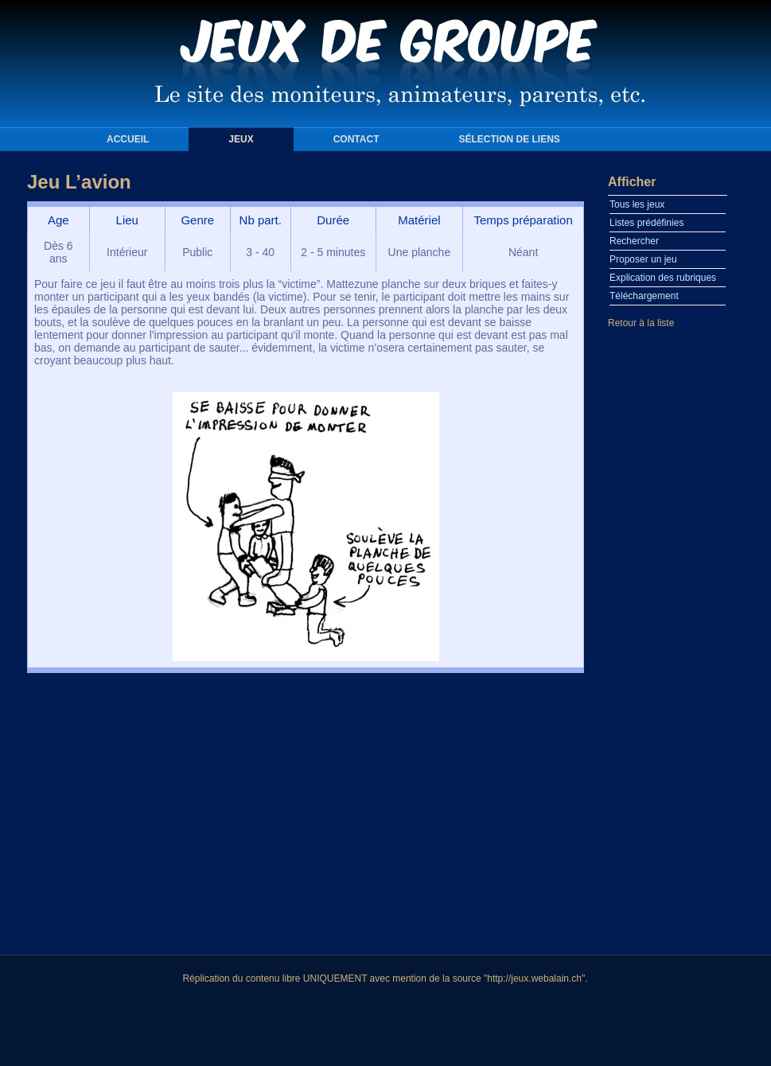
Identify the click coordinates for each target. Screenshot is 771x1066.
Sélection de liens (508, 139)
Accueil (128, 139)
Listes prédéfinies (646, 222)
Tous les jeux (636, 204)
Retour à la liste (641, 323)
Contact (356, 139)
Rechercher (634, 241)
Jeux (240, 139)
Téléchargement (644, 296)
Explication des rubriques (662, 277)
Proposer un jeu (643, 259)
